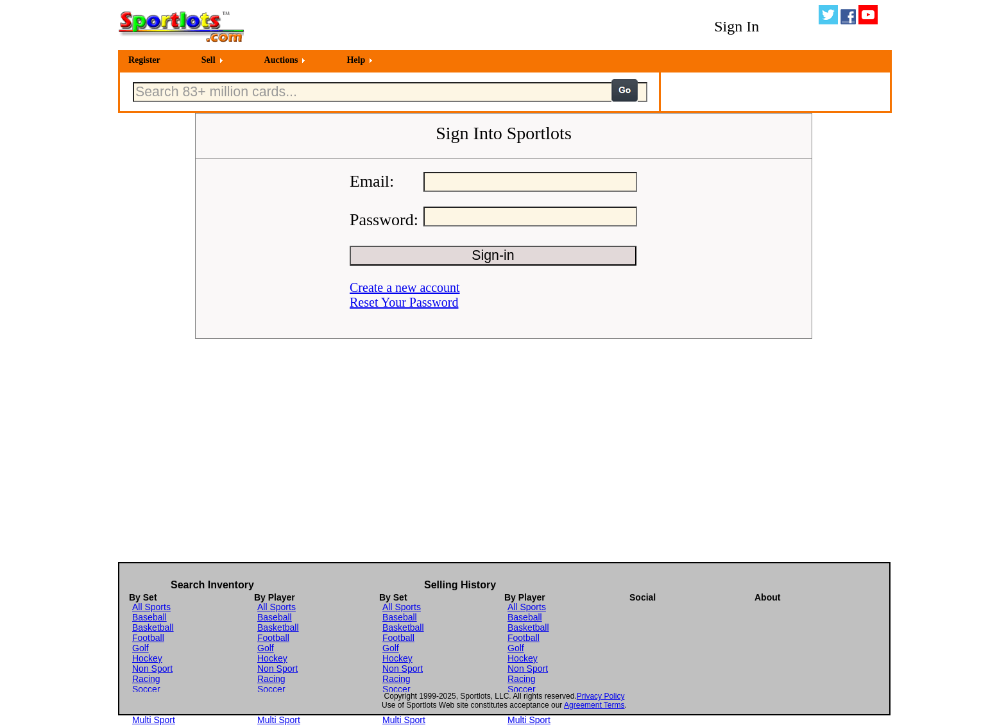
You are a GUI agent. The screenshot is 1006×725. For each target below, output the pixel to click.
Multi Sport (153, 720)
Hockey (147, 658)
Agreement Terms (594, 705)
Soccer (146, 689)
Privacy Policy (601, 696)
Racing (146, 679)
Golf (140, 648)
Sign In (736, 26)
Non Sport (152, 668)
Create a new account (405, 287)
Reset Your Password (404, 302)
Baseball (149, 617)
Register (144, 60)
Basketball (153, 627)
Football (148, 638)
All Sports (151, 607)
